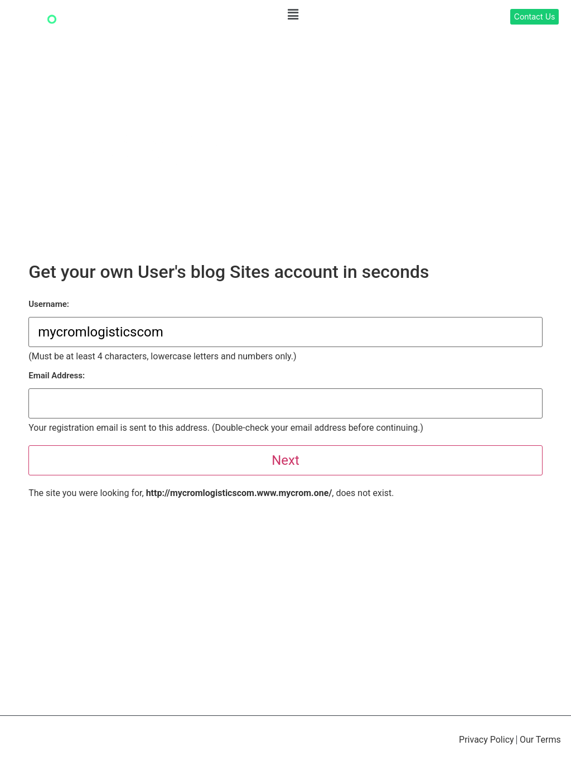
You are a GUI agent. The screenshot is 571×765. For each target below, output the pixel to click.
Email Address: (56, 376)
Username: (48, 304)
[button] (292, 14)
